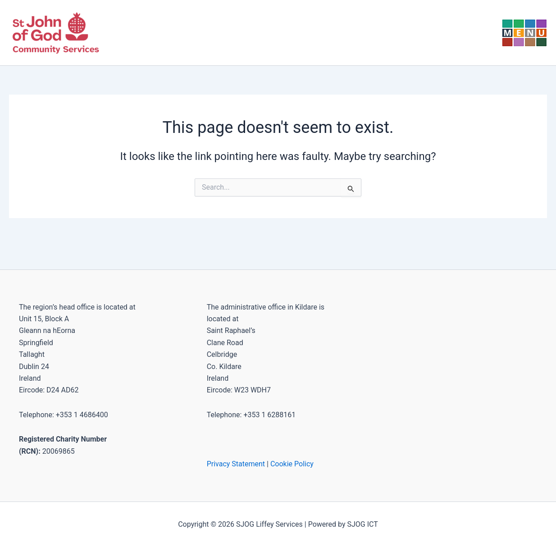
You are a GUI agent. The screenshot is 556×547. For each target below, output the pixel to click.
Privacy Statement (236, 464)
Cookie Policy (292, 464)
